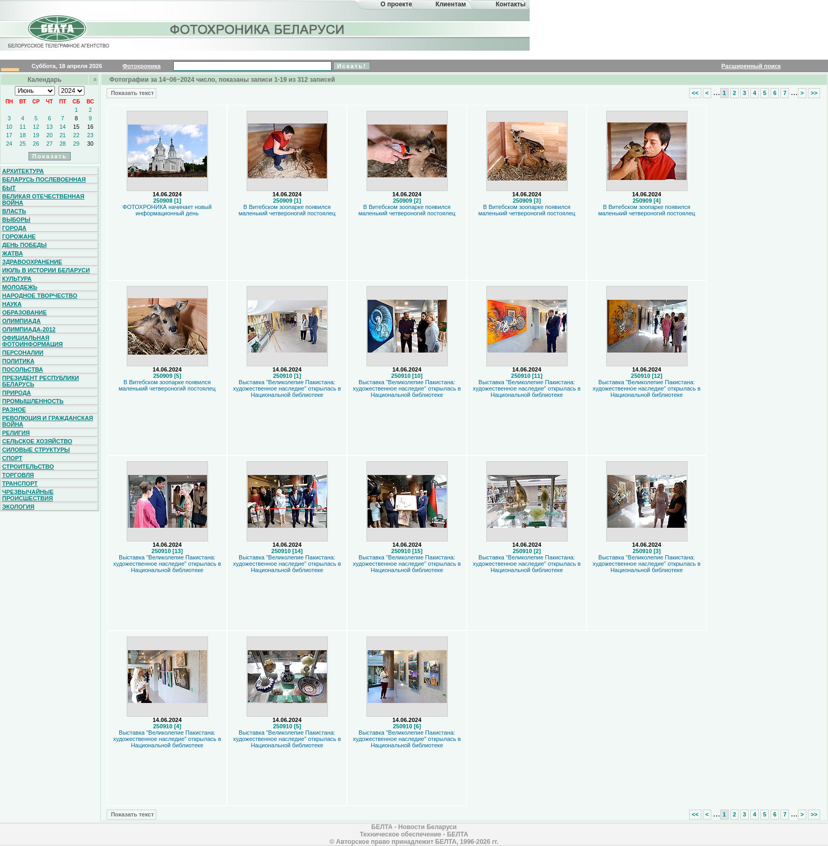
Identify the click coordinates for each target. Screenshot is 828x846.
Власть (14, 211)
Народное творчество (39, 295)
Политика (18, 361)
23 (90, 135)
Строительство (28, 466)
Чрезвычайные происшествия (28, 495)
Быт (8, 188)
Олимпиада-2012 (28, 329)
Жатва (12, 253)
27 (49, 143)
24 (9, 143)
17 (9, 135)
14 (63, 126)
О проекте (396, 4)
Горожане (18, 236)
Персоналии (22, 352)
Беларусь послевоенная (44, 179)
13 (49, 126)
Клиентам (451, 4)
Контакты (511, 4)
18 (23, 135)
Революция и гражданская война (47, 421)
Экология (18, 506)
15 (76, 126)
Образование (24, 312)
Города (14, 228)
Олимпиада (21, 321)
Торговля (18, 475)
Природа (16, 392)
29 (76, 143)
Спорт (12, 458)
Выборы (16, 219)
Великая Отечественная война (43, 199)
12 (36, 126)
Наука (12, 304)
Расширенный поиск (750, 66)
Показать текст (131, 93)
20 (49, 135)
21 (63, 135)
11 (23, 126)
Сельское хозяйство (37, 441)
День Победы (24, 245)
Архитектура (23, 171)
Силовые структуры (36, 449)
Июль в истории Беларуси (46, 270)
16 (90, 126)
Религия (16, 433)
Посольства (22, 369)
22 (76, 135)
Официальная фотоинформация (32, 341)
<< (695, 93)
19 (36, 135)
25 (23, 143)
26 (36, 143)
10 (9, 126)
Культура (17, 278)
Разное (14, 409)
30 (90, 143)
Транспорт (19, 483)
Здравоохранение (32, 262)
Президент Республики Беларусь (40, 381)
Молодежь (19, 287)
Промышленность (32, 401)
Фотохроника (142, 66)
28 (63, 143)
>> (814, 93)
